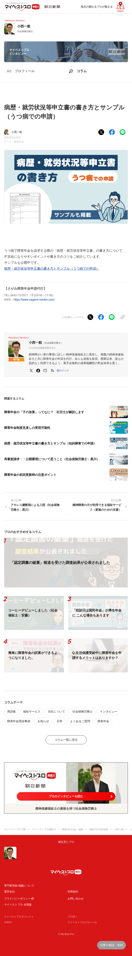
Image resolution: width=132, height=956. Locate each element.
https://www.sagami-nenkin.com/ (34, 299)
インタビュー (108, 711)
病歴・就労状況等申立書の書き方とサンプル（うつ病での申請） (51, 268)
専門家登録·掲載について (19, 885)
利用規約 (73, 891)
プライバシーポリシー (17, 898)
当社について (56, 711)
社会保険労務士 (82, 711)
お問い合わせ (76, 898)
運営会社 (9, 891)
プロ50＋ (73, 916)
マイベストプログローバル (82, 922)
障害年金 (19, 141)
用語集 (11, 711)
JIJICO (8, 922)
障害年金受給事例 (18, 721)
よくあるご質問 (80, 721)
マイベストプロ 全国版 (18, 904)
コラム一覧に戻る (66, 739)
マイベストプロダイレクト (19, 916)
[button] (63, 370)
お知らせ (43, 721)
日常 (59, 721)
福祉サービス (31, 711)
